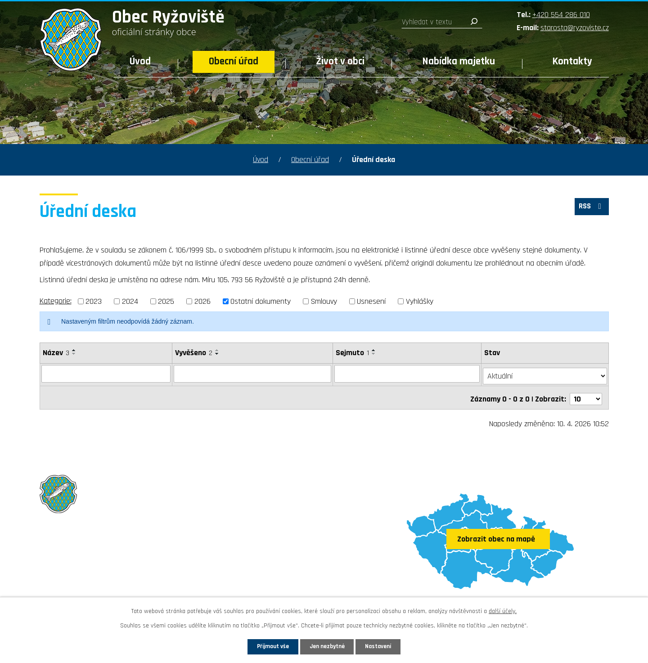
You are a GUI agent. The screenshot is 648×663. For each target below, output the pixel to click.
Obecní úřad (233, 61)
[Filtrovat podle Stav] (545, 373)
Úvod (140, 61)
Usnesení (371, 301)
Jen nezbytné (327, 646)
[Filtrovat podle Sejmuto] (407, 373)
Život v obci (340, 61)
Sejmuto (352, 352)
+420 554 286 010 (561, 14)
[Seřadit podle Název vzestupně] (74, 350)
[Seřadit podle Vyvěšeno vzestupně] (216, 350)
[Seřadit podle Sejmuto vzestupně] (374, 350)
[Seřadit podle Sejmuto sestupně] (374, 354)
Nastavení (386, 646)
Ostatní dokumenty (260, 301)
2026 (202, 301)
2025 (166, 301)
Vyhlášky (419, 301)
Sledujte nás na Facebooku (92, 586)
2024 (130, 301)
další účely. (503, 610)
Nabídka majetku (459, 61)
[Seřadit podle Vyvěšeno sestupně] (216, 354)
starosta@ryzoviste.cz (574, 28)
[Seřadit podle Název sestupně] (74, 354)
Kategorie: (56, 301)
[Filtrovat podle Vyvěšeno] (252, 373)
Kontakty (572, 61)
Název (56, 352)
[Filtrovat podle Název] (105, 373)
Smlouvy (324, 301)
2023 (94, 301)
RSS (590, 208)
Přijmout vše (265, 646)
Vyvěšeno (193, 352)
